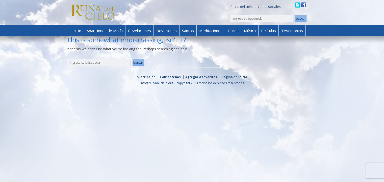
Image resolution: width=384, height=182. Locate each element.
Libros (233, 30)
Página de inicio (234, 77)
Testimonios (292, 30)
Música (250, 30)
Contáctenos (170, 77)
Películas (268, 30)
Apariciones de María (105, 30)
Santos (188, 30)
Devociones (166, 30)
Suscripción (146, 77)
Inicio (76, 30)
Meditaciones (210, 30)
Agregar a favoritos (201, 77)
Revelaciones (139, 30)
